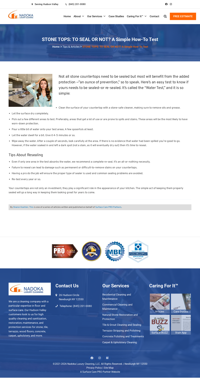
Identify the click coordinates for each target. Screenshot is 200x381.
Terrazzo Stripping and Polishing (121, 330)
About (79, 16)
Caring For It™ (137, 16)
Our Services (96, 16)
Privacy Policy (94, 367)
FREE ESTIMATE (183, 16)
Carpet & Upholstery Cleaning (119, 342)
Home (67, 16)
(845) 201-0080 (75, 4)
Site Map (109, 367)
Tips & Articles (71, 46)
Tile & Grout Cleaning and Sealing (121, 324)
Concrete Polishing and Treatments (123, 336)
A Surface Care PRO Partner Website (100, 371)
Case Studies (116, 16)
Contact (154, 16)
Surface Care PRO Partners (108, 207)
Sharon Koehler (20, 207)
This (31, 207)
